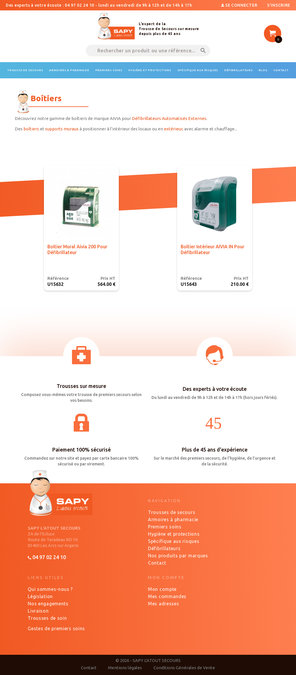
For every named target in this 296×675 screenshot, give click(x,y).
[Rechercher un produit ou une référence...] (148, 50)
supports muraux (62, 128)
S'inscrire (278, 5)
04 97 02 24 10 (47, 557)
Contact (157, 562)
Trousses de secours (171, 512)
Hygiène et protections (173, 534)
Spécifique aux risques (173, 541)
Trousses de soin (47, 618)
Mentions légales (125, 667)
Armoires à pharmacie (173, 519)
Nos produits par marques (178, 555)
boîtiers (31, 128)
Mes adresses (163, 603)
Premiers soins (165, 526)
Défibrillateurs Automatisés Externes (169, 118)
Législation (40, 596)
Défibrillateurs (164, 548)
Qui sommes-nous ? (50, 589)
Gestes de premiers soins (56, 628)
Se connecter (239, 5)
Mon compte (162, 589)
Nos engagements (48, 603)
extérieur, (173, 128)
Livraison (38, 610)
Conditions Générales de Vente (184, 667)
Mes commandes (167, 596)
